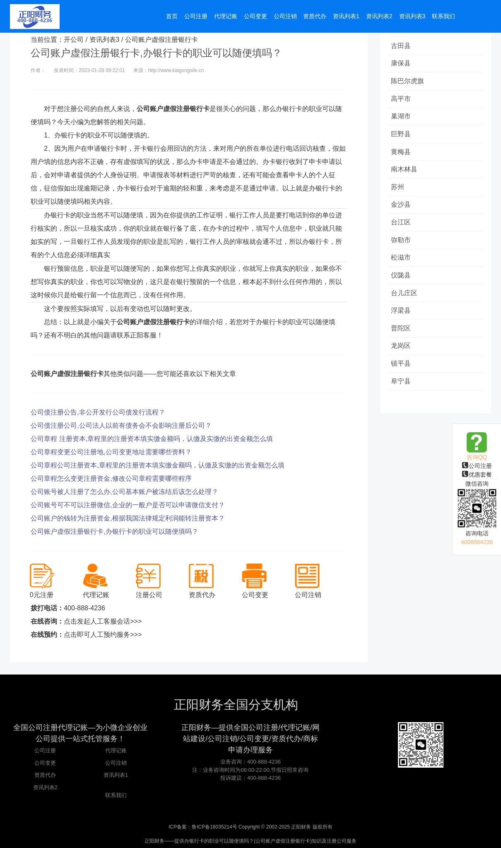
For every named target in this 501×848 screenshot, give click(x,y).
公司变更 (45, 763)
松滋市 (402, 269)
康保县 (402, 64)
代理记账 (116, 750)
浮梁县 (402, 325)
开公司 (74, 39)
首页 (172, 17)
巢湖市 (402, 120)
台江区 (402, 232)
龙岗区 (402, 362)
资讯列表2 (45, 787)
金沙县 (402, 213)
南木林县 (406, 176)
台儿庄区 (406, 307)
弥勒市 (402, 251)
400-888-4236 (84, 608)
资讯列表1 (116, 775)
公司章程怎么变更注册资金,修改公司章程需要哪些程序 (111, 478)
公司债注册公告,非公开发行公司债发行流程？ (98, 412)
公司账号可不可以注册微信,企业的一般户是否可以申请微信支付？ (127, 504)
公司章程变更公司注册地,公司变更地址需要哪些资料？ (111, 451)
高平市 (402, 102)
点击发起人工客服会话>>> (103, 621)
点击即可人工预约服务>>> (103, 634)
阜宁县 (402, 400)
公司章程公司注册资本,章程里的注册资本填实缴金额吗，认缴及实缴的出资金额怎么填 (157, 465)
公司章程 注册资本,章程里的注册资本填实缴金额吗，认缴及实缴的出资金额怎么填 (152, 438)
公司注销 (116, 763)
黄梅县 (402, 157)
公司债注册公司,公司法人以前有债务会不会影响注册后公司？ (121, 425)
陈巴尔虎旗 (409, 83)
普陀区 (402, 344)
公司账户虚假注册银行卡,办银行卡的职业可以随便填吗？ (114, 531)
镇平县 (402, 381)
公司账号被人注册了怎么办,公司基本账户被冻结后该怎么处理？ (124, 491)
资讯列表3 (104, 39)
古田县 (402, 46)
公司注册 (477, 466)
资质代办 (45, 775)
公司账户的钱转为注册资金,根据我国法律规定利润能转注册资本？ (127, 518)
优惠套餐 (477, 474)
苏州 (399, 195)
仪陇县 (402, 288)
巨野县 (402, 139)
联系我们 (116, 795)
